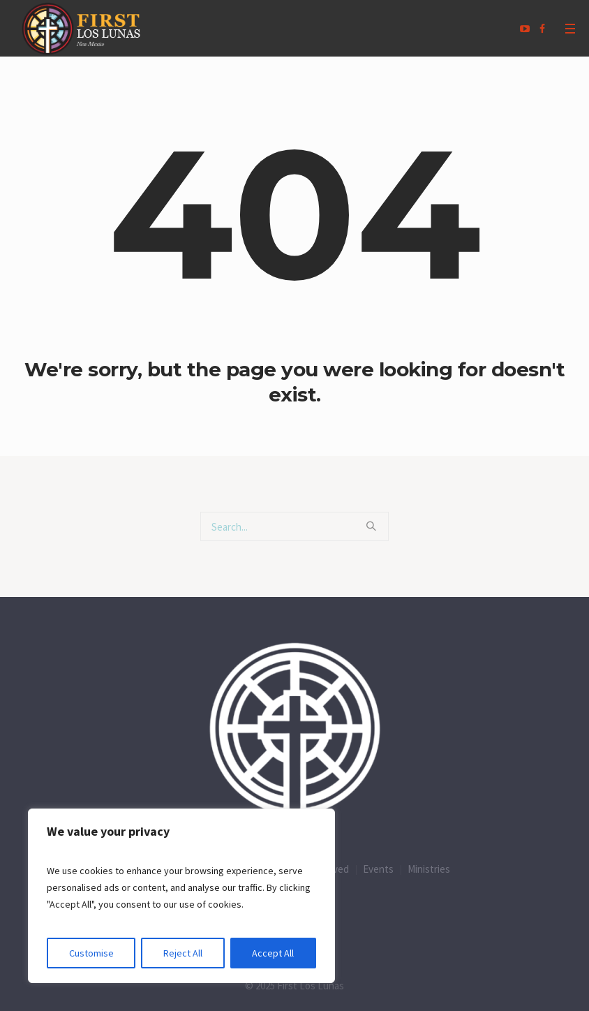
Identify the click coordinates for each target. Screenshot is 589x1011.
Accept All (273, 953)
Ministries (429, 869)
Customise (91, 953)
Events (378, 869)
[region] (181, 896)
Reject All (182, 953)
